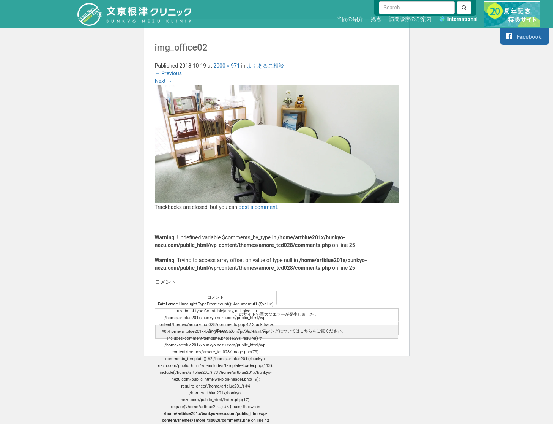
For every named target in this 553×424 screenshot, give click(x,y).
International (462, 19)
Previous (168, 73)
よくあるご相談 (265, 66)
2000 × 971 (226, 66)
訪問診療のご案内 (410, 19)
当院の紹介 (350, 19)
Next (163, 81)
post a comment (258, 207)
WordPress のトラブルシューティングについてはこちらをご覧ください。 (276, 331)
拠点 (376, 19)
